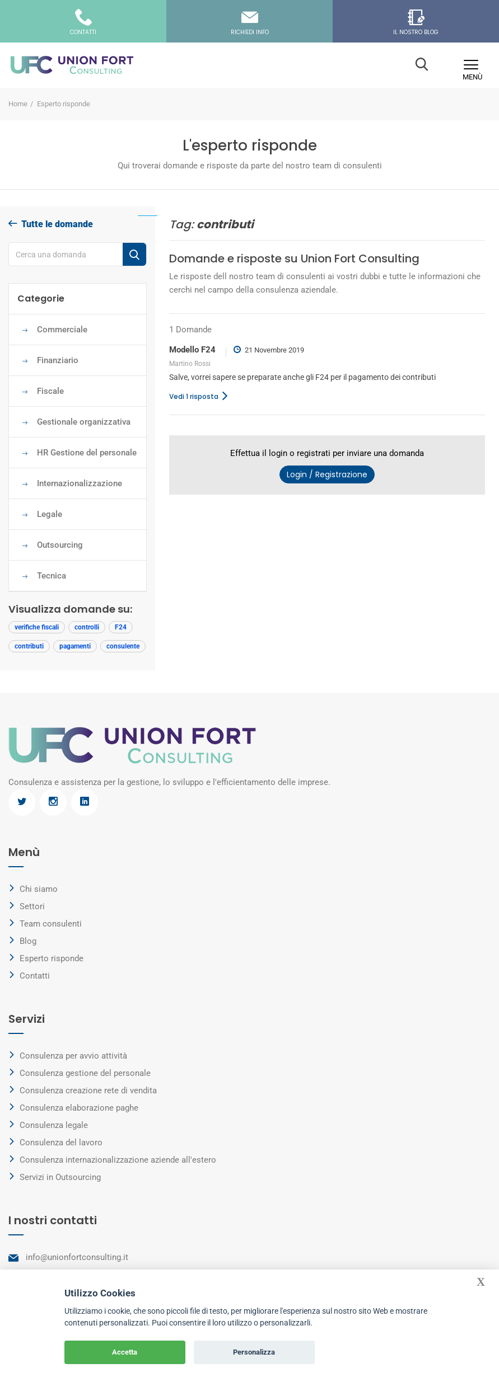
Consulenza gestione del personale (85, 1073)
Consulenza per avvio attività (73, 1056)
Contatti (35, 976)
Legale (49, 514)
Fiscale (50, 391)
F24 (121, 627)
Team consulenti (51, 924)
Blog (28, 941)
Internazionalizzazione (80, 483)
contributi (29, 646)
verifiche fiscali (37, 627)
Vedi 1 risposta (202, 396)
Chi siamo (39, 889)
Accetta (124, 1352)
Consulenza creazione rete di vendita (88, 1090)
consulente (122, 646)
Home (17, 104)
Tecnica (51, 576)
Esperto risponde (51, 958)
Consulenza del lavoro (61, 1142)
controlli (86, 627)
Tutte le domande (50, 224)
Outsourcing (60, 545)
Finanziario (57, 360)
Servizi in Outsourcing (60, 1177)
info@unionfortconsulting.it (77, 1257)
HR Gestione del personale (87, 453)
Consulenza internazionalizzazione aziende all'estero (118, 1160)
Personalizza (254, 1352)
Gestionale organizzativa (83, 422)
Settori (32, 906)
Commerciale (62, 330)
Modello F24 (192, 350)
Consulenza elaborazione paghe (79, 1108)
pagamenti (75, 646)
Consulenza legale (54, 1125)
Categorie (40, 298)
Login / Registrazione (327, 474)
